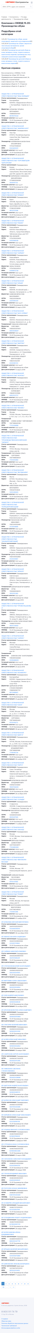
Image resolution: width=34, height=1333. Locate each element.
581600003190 (15, 1031)
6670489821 (14, 692)
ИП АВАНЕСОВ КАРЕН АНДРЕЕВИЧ (13, 936)
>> (13, 1287)
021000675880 (15, 1255)
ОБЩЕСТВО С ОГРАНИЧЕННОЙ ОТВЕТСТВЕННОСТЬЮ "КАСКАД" (12, 828)
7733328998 (14, 425)
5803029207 (14, 330)
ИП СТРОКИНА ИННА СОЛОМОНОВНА (15, 1144)
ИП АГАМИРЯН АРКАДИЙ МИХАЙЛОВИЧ (15, 1203)
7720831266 (14, 911)
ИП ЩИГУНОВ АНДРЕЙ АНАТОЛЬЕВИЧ (14, 1085)
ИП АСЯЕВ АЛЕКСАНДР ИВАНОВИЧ (13, 1039)
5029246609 (14, 660)
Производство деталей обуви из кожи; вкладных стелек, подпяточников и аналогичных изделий (16, 60)
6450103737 (14, 395)
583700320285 (15, 1106)
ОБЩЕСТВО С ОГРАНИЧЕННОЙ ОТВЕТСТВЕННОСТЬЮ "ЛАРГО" (12, 763)
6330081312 (14, 363)
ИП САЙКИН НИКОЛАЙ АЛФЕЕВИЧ (13, 951)
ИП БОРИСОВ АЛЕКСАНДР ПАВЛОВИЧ (15, 1100)
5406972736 (14, 270)
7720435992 (14, 459)
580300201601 (15, 972)
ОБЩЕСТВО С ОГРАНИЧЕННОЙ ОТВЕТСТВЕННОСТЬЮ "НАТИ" (12, 703)
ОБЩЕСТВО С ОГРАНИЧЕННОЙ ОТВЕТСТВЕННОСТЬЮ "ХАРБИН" (12, 251)
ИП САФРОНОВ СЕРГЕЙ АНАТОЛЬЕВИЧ (15, 1054)
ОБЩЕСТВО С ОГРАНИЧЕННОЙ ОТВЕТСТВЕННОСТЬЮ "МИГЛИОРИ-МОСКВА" (14, 859)
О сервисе (4, 1319)
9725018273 (14, 722)
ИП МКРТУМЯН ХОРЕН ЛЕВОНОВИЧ (14, 980)
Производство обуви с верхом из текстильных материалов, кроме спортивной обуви (16, 45)
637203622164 (15, 1209)
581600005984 (15, 1016)
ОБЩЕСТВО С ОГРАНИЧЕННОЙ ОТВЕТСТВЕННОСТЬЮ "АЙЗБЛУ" (12, 570)
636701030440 (15, 1194)
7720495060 (14, 847)
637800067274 (15, 1224)
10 (3, 1287)
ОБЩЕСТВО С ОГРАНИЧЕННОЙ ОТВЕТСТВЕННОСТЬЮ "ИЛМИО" (12, 194)
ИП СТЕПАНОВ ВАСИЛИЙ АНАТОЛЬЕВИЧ (15, 966)
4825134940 (14, 625)
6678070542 (14, 115)
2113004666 (14, 526)
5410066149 (14, 240)
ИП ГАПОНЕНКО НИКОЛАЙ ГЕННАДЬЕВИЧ (16, 1159)
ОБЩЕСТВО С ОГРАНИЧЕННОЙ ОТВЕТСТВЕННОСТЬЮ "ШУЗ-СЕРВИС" (14, 312)
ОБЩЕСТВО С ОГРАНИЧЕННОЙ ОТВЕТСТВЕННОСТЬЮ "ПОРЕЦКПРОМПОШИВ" (12, 504)
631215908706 (15, 1121)
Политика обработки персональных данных (14, 1323)
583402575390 (15, 1060)
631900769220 (15, 1136)
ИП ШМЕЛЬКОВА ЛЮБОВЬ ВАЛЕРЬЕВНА (15, 1263)
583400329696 (15, 1077)
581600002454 (15, 1046)
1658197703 (14, 182)
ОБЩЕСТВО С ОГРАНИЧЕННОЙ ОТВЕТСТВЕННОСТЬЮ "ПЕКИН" (12, 221)
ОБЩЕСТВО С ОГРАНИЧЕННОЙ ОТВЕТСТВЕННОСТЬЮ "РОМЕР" (12, 893)
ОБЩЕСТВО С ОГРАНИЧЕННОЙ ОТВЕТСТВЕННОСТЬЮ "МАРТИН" (12, 342)
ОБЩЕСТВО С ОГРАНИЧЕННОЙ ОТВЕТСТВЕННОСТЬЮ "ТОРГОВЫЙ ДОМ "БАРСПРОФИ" (15, 160)
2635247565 (14, 817)
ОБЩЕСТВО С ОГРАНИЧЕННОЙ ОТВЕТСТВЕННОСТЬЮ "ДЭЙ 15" (12, 733)
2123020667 (14, 558)
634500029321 (15, 1180)
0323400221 (14, 148)
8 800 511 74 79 (9, 1311)
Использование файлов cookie (10, 1328)
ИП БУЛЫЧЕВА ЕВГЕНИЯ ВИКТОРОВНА (14, 922)
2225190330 (14, 300)
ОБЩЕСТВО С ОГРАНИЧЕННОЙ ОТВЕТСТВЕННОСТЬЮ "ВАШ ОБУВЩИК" (15, 95)
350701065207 (15, 958)
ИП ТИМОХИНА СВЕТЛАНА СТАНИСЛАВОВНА (10, 1069)
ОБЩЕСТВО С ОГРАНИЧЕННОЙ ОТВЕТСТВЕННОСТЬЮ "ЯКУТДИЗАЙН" (14, 471)
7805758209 (14, 787)
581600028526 (15, 1002)
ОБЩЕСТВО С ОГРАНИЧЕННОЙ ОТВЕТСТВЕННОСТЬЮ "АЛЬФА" (12, 282)
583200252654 (15, 987)
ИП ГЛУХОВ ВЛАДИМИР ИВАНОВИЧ (14, 1173)
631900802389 (15, 1150)
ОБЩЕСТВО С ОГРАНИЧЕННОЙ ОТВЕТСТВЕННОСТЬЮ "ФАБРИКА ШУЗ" (15, 127)
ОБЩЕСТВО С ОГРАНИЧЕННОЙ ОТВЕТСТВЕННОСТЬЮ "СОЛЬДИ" (13, 798)
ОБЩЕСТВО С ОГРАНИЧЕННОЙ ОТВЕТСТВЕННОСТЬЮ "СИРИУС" (12, 637)
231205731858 (15, 943)
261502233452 (15, 1270)
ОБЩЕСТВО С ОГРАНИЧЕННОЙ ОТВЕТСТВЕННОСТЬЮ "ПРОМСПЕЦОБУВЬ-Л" (16, 605)
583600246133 (15, 1092)
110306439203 (15, 928)
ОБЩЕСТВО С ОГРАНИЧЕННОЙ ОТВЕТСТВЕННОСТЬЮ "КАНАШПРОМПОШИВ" (12, 539)
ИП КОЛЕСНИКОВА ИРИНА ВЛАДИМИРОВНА (10, 1233)
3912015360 (14, 593)
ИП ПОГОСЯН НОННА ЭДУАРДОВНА (14, 1188)
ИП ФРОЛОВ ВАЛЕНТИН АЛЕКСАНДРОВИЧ (16, 1010)
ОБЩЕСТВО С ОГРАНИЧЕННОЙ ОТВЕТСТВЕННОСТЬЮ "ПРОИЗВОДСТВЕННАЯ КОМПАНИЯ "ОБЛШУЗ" (14, 438)
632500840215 (15, 1165)
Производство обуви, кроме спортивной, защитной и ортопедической (15, 40)
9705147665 (14, 881)
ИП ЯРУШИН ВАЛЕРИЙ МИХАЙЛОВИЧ (14, 1249)
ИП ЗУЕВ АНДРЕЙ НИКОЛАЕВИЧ (12, 995)
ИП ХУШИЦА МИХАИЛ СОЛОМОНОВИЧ (15, 1129)
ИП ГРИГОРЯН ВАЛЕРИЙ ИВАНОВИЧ (14, 1024)
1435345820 (14, 492)
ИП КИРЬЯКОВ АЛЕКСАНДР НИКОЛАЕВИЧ (16, 1115)
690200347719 (15, 1241)
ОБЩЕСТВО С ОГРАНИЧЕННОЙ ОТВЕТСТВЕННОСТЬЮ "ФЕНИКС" (12, 406)
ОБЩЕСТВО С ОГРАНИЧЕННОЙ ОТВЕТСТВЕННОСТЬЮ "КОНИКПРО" (14, 671)
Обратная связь (6, 1321)
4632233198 (14, 210)
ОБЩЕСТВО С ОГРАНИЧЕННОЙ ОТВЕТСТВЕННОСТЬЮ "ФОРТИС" (13, 374)
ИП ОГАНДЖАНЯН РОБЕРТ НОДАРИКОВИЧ (16, 1217)
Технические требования (9, 1325)
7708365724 (14, 752)
